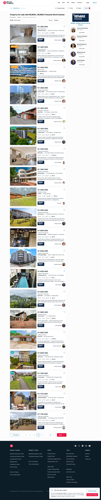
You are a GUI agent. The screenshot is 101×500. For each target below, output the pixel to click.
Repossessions (13, 461)
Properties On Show (15, 464)
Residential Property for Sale (17, 453)
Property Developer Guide (54, 471)
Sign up (95, 2)
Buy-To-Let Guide (52, 474)
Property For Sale (15, 450)
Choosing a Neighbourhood (54, 459)
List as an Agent (70, 479)
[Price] (70, 8)
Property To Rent (33, 450)
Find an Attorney (70, 459)
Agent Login (69, 477)
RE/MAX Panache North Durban (29, 17)
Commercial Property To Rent (36, 456)
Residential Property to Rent (35, 453)
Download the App (70, 464)
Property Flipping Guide (53, 469)
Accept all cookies (92, 494)
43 (50, 435)
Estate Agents (13, 17)
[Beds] (78, 8)
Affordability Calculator (71, 456)
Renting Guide (51, 477)
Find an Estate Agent (15, 474)
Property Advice (51, 453)
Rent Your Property (33, 461)
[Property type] (60, 8)
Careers (87, 456)
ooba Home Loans (70, 471)
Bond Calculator (70, 453)
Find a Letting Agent (34, 464)
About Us (87, 453)
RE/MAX (19, 17)
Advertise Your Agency (71, 482)
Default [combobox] (56, 20)
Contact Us (87, 459)
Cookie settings (92, 491)
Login (87, 2)
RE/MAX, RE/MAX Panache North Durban (80, 24)
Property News (51, 456)
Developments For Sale (15, 459)
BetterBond (69, 469)
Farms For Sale (13, 467)
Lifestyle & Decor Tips (53, 461)
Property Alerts (70, 461)
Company (87, 450)
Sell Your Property (14, 472)
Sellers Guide (51, 466)
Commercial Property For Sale (17, 456)
